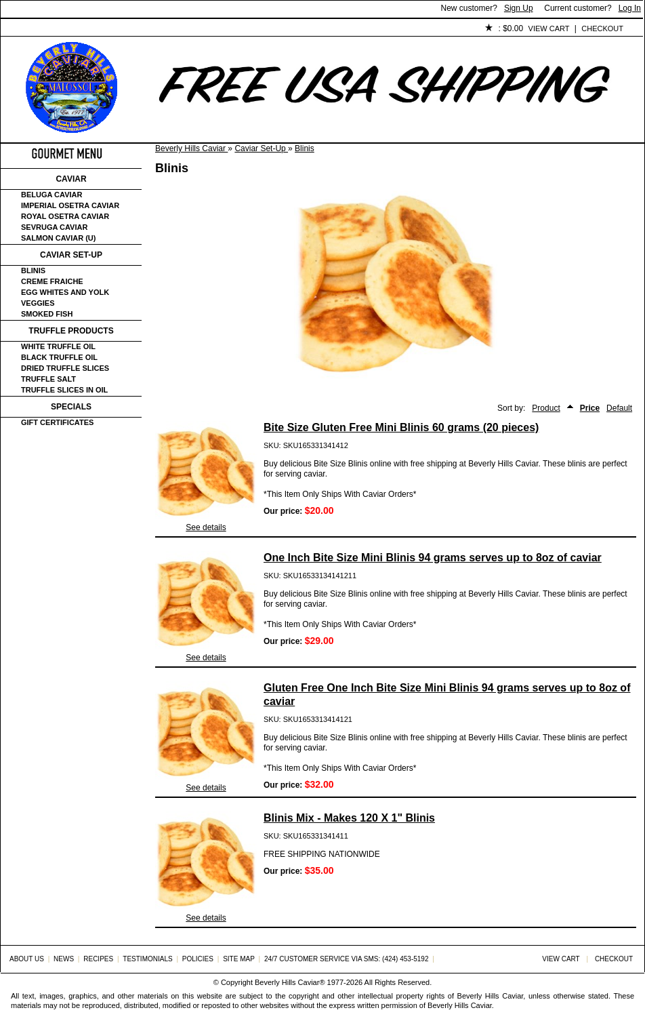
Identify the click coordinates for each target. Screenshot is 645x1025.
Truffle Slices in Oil (64, 390)
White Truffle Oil (58, 346)
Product (546, 408)
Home (23, 29)
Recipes (98, 959)
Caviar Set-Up (261, 148)
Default (619, 408)
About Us (76, 29)
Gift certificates (57, 422)
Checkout (602, 28)
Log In (630, 8)
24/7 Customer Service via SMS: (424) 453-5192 (346, 959)
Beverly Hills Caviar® (290, 982)
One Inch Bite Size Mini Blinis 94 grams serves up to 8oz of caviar (433, 557)
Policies (313, 29)
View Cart (549, 28)
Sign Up (518, 8)
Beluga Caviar (51, 194)
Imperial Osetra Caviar (70, 205)
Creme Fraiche (52, 281)
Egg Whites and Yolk (65, 292)
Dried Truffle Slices (65, 368)
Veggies (38, 303)
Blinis (304, 148)
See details (206, 527)
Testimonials (245, 29)
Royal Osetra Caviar (65, 216)
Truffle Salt (48, 379)
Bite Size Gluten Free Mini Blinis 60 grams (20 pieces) (401, 427)
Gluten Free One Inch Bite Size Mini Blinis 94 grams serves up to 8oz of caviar (447, 694)
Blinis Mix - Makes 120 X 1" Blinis (349, 818)
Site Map (239, 959)
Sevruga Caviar (54, 227)
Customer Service (156, 29)
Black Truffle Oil (59, 357)
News (64, 959)
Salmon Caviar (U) (58, 238)
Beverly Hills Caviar (191, 148)
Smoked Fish (46, 314)
